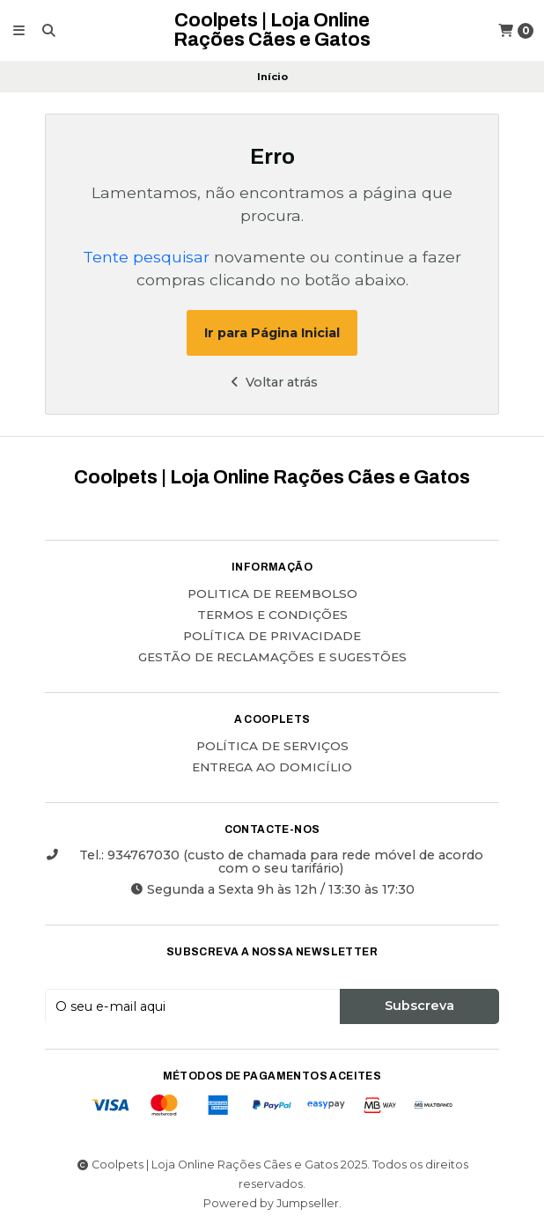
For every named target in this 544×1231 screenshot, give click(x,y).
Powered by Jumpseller (271, 1203)
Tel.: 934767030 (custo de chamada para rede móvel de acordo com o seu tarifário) (264, 861)
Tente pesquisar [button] (146, 256)
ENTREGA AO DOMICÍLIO (272, 768)
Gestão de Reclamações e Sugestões (272, 658)
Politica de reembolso (272, 594)
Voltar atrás (272, 382)
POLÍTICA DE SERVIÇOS (272, 747)
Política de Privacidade (272, 636)
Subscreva (419, 1006)
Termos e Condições (272, 615)
